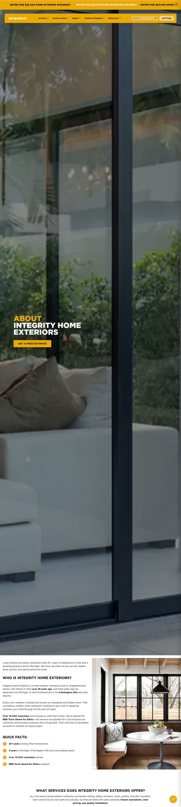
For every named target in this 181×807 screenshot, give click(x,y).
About (75, 18)
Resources (113, 18)
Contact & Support (93, 18)
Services (42, 18)
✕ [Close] (176, 4)
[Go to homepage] (17, 19)
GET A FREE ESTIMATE (32, 343)
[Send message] (173, 799)
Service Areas (59, 18)
